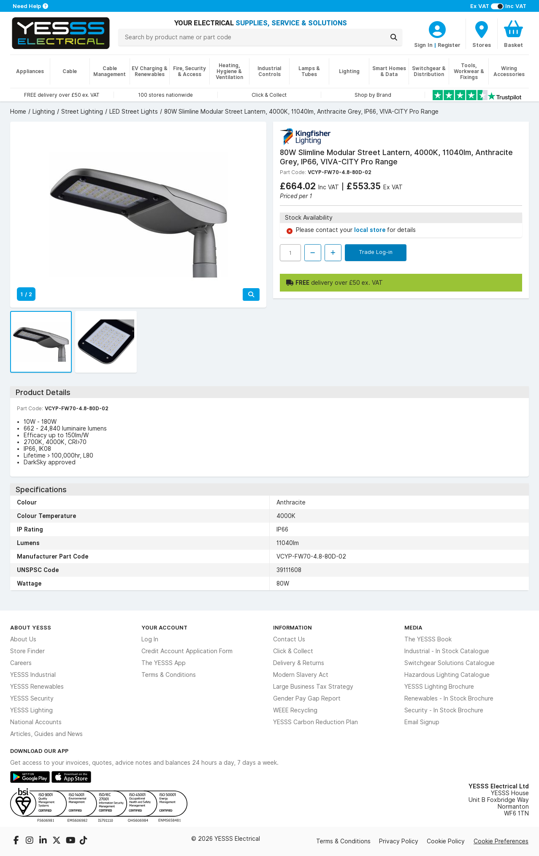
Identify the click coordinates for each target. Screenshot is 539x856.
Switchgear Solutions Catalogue (449, 663)
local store (370, 229)
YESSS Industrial (33, 674)
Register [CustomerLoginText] (449, 44)
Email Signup (421, 722)
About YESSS (30, 627)
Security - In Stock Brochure (443, 710)
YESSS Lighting (31, 710)
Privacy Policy (398, 841)
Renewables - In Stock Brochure (448, 698)
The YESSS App (163, 663)
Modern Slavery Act (300, 674)
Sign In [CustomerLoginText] (423, 44)
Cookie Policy (446, 841)
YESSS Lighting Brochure (439, 686)
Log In (149, 639)
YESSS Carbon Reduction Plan (315, 722)
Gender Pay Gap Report (307, 698)
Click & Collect (293, 651)
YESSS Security (32, 698)
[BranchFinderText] (481, 34)
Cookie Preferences (501, 841)
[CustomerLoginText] (437, 28)
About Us (23, 639)
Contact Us (289, 639)
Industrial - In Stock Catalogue (446, 651)
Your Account (164, 627)
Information (292, 627)
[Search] (393, 37)
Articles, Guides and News (46, 734)
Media (413, 627)
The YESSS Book (428, 639)
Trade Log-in (376, 251)
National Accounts (36, 722)
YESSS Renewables (37, 686)
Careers (21, 663)
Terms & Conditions (168, 674)
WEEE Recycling (295, 710)
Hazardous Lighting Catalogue (447, 674)
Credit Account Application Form (187, 651)
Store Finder (27, 651)
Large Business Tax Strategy (313, 686)
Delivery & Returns (298, 663)
